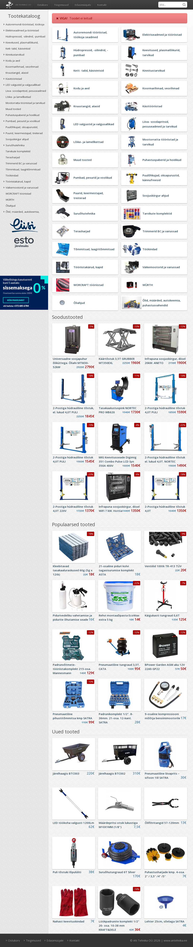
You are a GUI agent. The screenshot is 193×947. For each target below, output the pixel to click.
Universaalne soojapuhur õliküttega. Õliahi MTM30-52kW (71, 363)
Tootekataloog (24, 16)
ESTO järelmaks (24, 242)
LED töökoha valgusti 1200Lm (73, 823)
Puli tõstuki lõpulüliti (67, 872)
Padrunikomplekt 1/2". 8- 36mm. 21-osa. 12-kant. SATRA (116, 718)
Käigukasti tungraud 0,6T (162, 615)
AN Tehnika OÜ (23, 4)
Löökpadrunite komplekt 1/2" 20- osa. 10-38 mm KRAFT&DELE (119, 925)
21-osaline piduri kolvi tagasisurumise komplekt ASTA (116, 570)
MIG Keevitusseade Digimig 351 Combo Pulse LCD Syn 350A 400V (117, 461)
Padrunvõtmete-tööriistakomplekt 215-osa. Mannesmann (72, 669)
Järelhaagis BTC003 (66, 773)
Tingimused (61, 4)
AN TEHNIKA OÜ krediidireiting (24, 263)
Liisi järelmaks (24, 225)
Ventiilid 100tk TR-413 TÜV (163, 566)
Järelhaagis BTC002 (112, 773)
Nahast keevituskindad (68, 921)
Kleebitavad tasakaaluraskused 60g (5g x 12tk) (72, 570)
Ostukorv (13, 940)
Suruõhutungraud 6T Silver (117, 872)
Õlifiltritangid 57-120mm (162, 823)
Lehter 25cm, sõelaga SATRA (164, 921)
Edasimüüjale (83, 4)
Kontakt (101, 4)
